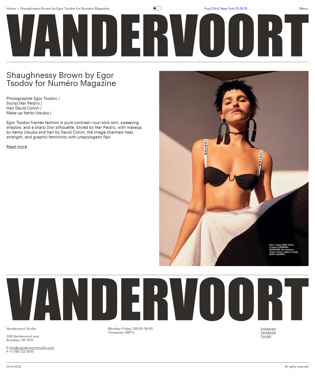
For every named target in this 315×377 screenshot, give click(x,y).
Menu (303, 8)
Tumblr (266, 336)
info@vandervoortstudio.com (31, 347)
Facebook (268, 332)
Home (11, 8)
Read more (16, 146)
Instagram (268, 328)
